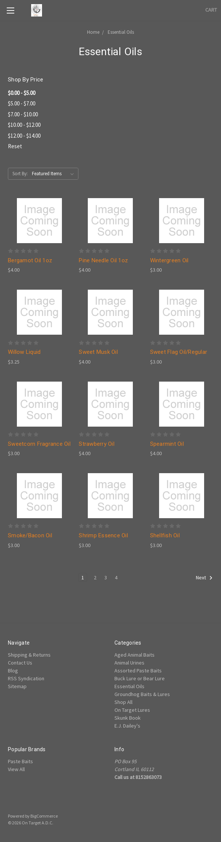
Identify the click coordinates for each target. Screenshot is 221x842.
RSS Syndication (26, 678)
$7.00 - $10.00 (23, 114)
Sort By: (20, 173)
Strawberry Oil (96, 444)
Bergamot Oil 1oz (30, 260)
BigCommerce (44, 816)
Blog (13, 670)
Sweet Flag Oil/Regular (178, 352)
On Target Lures (132, 710)
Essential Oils (121, 32)
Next (204, 578)
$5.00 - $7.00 (21, 103)
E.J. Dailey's (127, 725)
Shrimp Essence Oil (103, 535)
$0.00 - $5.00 (21, 92)
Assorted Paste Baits (138, 670)
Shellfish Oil (165, 535)
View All (16, 769)
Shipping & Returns (29, 654)
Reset (15, 146)
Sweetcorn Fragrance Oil (39, 444)
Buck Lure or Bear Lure (139, 678)
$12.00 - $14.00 (24, 135)
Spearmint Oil (167, 444)
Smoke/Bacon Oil (30, 535)
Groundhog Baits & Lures (142, 694)
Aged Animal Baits (134, 654)
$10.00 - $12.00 (24, 124)
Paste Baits (20, 761)
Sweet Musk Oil (98, 352)
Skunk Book (127, 717)
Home (93, 32)
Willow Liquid (24, 352)
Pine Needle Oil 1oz (103, 260)
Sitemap (17, 686)
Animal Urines (129, 662)
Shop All (123, 702)
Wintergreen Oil (169, 260)
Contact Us (20, 662)
